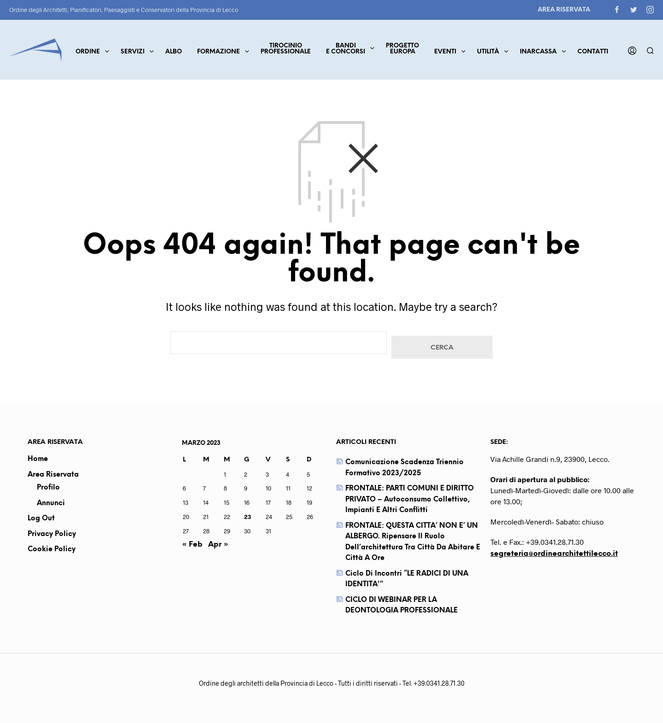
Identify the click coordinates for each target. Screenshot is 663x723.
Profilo (48, 487)
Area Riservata (564, 10)
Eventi (445, 52)
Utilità (488, 52)
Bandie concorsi (345, 49)
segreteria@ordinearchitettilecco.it (554, 554)
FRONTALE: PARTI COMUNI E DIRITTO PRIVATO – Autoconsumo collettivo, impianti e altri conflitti (409, 499)
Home (38, 459)
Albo (173, 52)
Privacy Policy (52, 534)
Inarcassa (538, 52)
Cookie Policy (52, 549)
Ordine (88, 52)
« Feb (192, 544)
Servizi (133, 52)
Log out (41, 518)
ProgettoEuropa (402, 49)
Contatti (592, 52)
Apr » (218, 544)
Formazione (218, 52)
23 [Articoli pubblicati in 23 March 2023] (247, 516)
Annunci (51, 503)
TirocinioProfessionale (286, 49)
